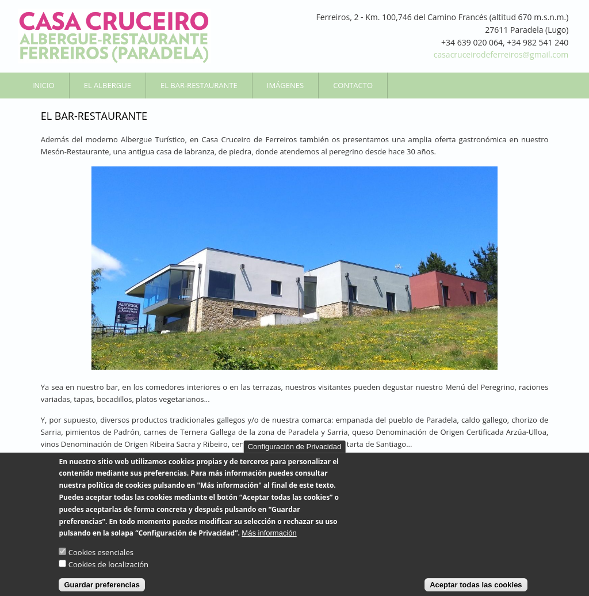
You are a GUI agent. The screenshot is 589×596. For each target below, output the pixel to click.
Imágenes (285, 85)
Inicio (43, 85)
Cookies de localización (108, 573)
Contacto (353, 85)
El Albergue (107, 85)
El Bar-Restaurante (199, 85)
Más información (269, 542)
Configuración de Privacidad (295, 455)
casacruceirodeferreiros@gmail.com (501, 54)
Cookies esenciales (100, 562)
